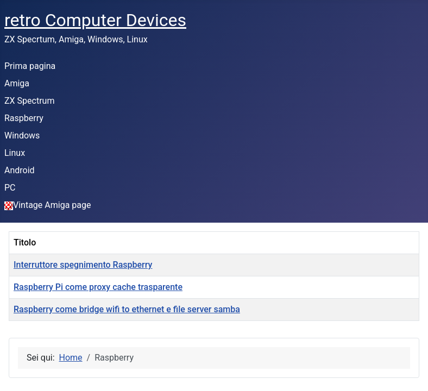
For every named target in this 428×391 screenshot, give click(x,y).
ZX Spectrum (29, 101)
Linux (14, 153)
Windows (22, 135)
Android (19, 170)
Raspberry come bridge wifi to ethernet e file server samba (127, 309)
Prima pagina (29, 66)
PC (10, 187)
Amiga (16, 83)
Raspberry (23, 118)
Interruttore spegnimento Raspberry (83, 265)
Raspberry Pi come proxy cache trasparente (98, 287)
